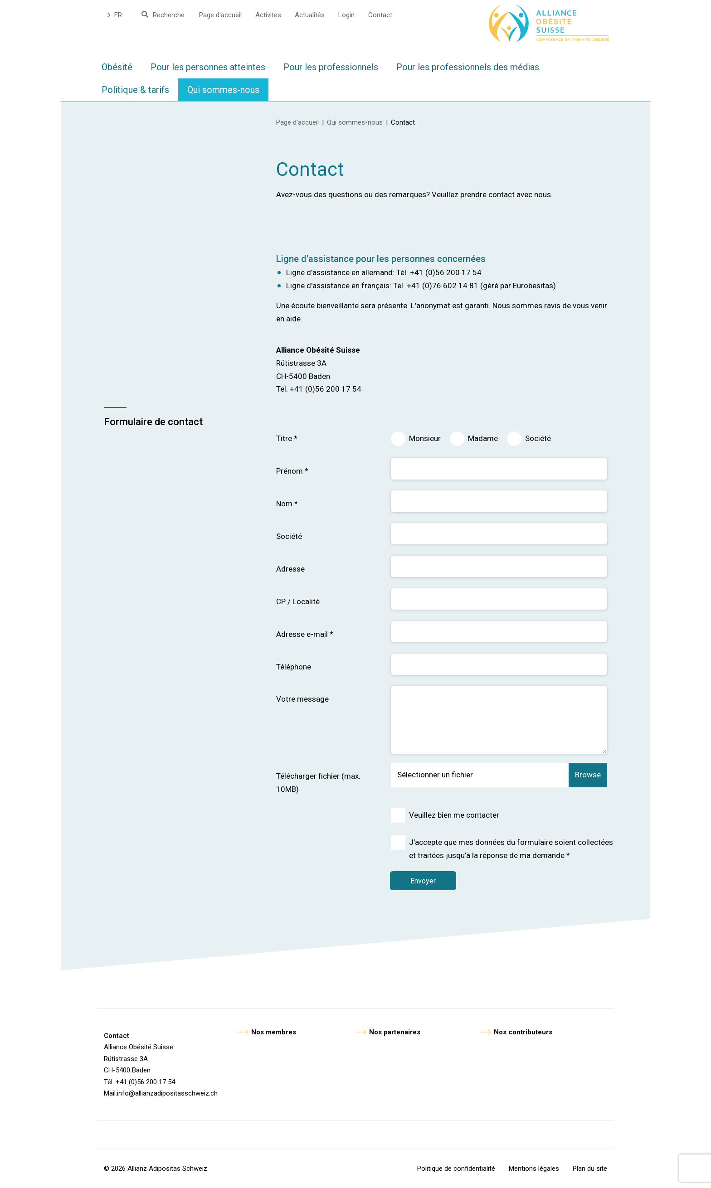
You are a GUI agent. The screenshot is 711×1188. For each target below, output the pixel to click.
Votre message (302, 698)
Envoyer (424, 881)
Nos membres (273, 1032)
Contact (380, 15)
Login (346, 15)
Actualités (310, 15)
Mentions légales (534, 1168)
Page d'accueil (220, 15)
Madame (483, 438)
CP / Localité (298, 601)
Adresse (290, 568)
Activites (268, 15)
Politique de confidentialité (456, 1168)
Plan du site (590, 1168)
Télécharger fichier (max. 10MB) (318, 782)
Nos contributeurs (523, 1032)
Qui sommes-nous (355, 122)
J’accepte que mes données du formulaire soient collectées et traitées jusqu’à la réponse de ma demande (511, 849)
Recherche (169, 15)
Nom (287, 503)
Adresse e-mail (304, 634)
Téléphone (293, 666)
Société (538, 438)
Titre (286, 438)
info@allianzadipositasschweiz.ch (167, 1093)
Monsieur (425, 438)
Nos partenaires (394, 1032)
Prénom (292, 470)
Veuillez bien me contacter (454, 814)
